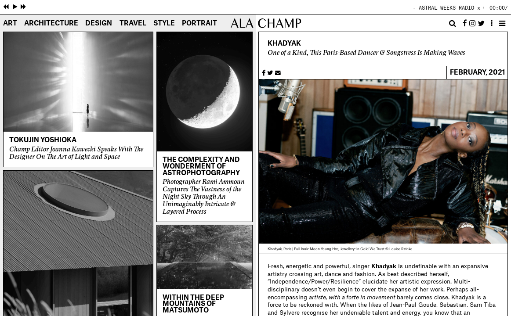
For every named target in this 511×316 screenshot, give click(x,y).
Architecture (51, 24)
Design (98, 24)
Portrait (199, 24)
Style (164, 24)
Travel (133, 24)
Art (10, 24)
